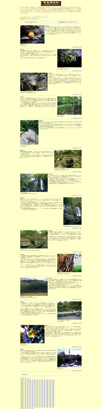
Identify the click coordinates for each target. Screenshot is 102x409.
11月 (25, 378)
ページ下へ (80, 46)
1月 (25, 379)
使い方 (76, 22)
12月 (28, 378)
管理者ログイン (25, 374)
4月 (32, 379)
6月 (37, 379)
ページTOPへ (74, 46)
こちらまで (31, 18)
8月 (42, 379)
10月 (47, 379)
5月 (35, 379)
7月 (39, 379)
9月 (44, 379)
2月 (27, 379)
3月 (30, 379)
